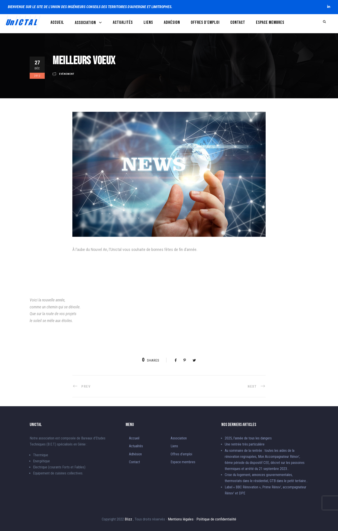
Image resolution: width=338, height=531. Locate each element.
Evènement (66, 73)
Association (85, 22)
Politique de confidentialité (216, 519)
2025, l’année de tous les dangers (248, 438)
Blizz (129, 519)
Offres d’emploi (205, 22)
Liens (148, 22)
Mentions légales (181, 519)
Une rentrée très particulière (245, 444)
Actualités (123, 22)
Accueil (57, 22)
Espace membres (270, 22)
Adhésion (172, 22)
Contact (237, 22)
